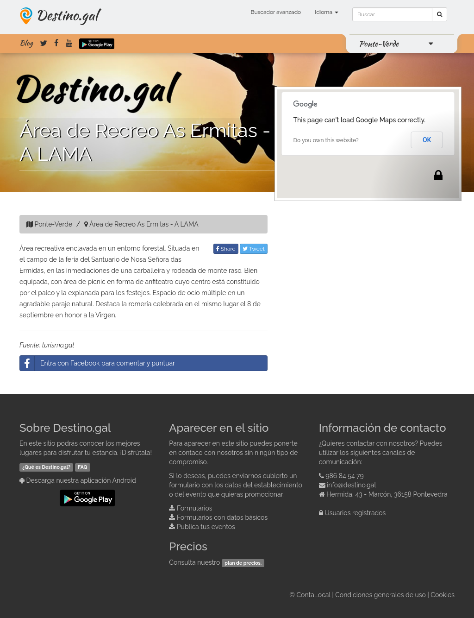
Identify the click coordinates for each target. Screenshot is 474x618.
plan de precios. (243, 563)
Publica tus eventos (206, 526)
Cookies (442, 595)
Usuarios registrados (355, 513)
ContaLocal (313, 595)
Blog (26, 43)
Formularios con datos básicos (222, 517)
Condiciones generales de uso (380, 595)
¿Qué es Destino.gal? (46, 467)
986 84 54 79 (344, 475)
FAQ (82, 467)
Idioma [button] (326, 12)
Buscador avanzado (275, 12)
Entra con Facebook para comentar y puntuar (97, 363)
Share (226, 249)
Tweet (254, 249)
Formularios (194, 508)
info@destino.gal (351, 485)
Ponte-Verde (379, 43)
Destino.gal (67, 15)
